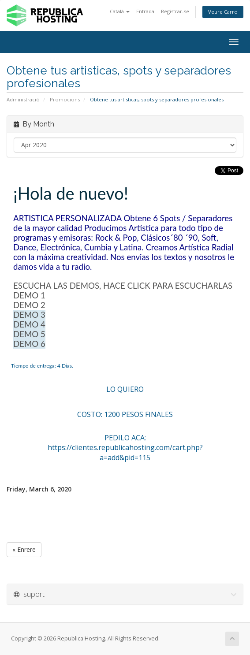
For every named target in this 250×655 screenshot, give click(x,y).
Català (120, 11)
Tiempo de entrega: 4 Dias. (42, 365)
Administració (23, 99)
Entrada (145, 11)
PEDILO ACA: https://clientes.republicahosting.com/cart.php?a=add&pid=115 (125, 448)
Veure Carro (223, 11)
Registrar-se (175, 11)
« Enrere (24, 549)
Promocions (65, 99)
